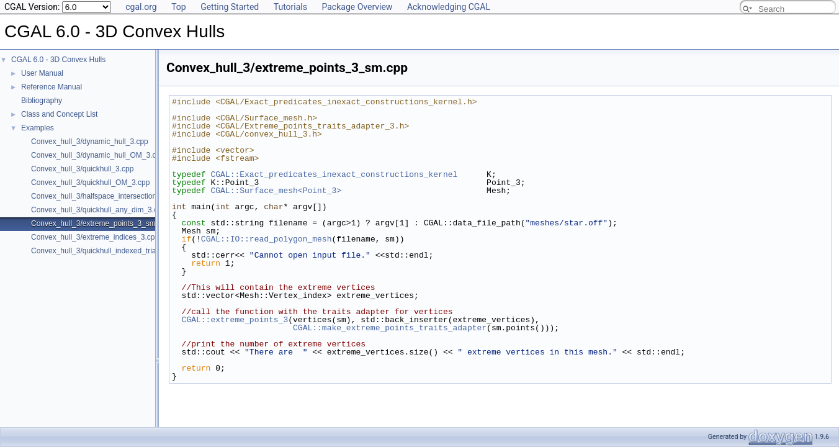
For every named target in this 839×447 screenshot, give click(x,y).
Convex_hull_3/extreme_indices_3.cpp (95, 237)
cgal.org (140, 7)
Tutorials (290, 7)
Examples (37, 128)
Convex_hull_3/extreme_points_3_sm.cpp (100, 223)
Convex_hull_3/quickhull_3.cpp (82, 169)
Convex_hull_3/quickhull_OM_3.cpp (90, 182)
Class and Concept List (59, 114)
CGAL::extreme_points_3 (235, 319)
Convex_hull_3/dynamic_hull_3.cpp (89, 141)
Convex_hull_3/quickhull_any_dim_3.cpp (98, 209)
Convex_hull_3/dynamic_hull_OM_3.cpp (97, 155)
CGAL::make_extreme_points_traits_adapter (390, 327)
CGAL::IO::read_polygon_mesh (266, 239)
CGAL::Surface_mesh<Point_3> (275, 190)
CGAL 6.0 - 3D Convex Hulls (58, 59)
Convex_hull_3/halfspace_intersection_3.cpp (105, 196)
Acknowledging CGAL (448, 7)
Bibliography (41, 100)
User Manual (42, 73)
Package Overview (356, 7)
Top (178, 7)
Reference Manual (51, 87)
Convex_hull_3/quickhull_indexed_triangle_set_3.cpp (119, 250)
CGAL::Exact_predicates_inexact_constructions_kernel (333, 174)
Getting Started (229, 7)
